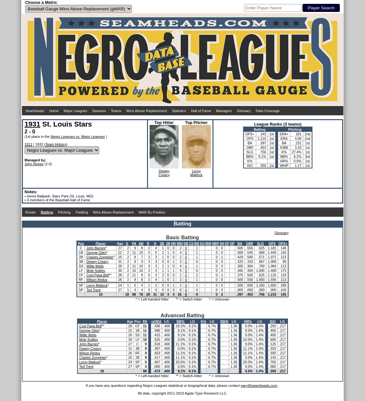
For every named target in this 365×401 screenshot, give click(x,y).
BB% (181, 321)
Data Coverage (268, 111)
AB (141, 243)
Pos (81, 243)
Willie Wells (95, 266)
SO (202, 243)
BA (239, 243)
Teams (116, 111)
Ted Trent (93, 290)
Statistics (179, 111)
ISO (273, 321)
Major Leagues (75, 111)
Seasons (99, 111)
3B (168, 243)
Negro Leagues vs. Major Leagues (78, 136)
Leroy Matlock (96, 285)
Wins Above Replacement (146, 111)
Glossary (244, 111)
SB (185, 243)
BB (196, 243)
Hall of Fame (201, 111)
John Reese (34, 164)
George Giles (96, 252)
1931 (32, 124)
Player (100, 243)
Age (120, 243)
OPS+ (282, 243)
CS (191, 243)
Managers (224, 111)
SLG (260, 243)
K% (203, 321)
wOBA (156, 321)
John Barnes (95, 248)
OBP (249, 243)
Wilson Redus (96, 280)
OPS (272, 243)
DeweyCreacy (164, 173)
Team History (55, 144)
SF (227, 243)
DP (232, 243)
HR (173, 243)
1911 (28, 144)
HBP (215, 243)
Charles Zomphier (99, 257)
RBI (179, 243)
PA (134, 243)
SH (222, 243)
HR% (248, 321)
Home (54, 111)
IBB (208, 243)
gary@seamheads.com (259, 385)
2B (162, 243)
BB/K (225, 321)
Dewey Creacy (97, 261)
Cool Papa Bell (97, 275)
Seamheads (34, 111)
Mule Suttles (95, 270)
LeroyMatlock (196, 173)
